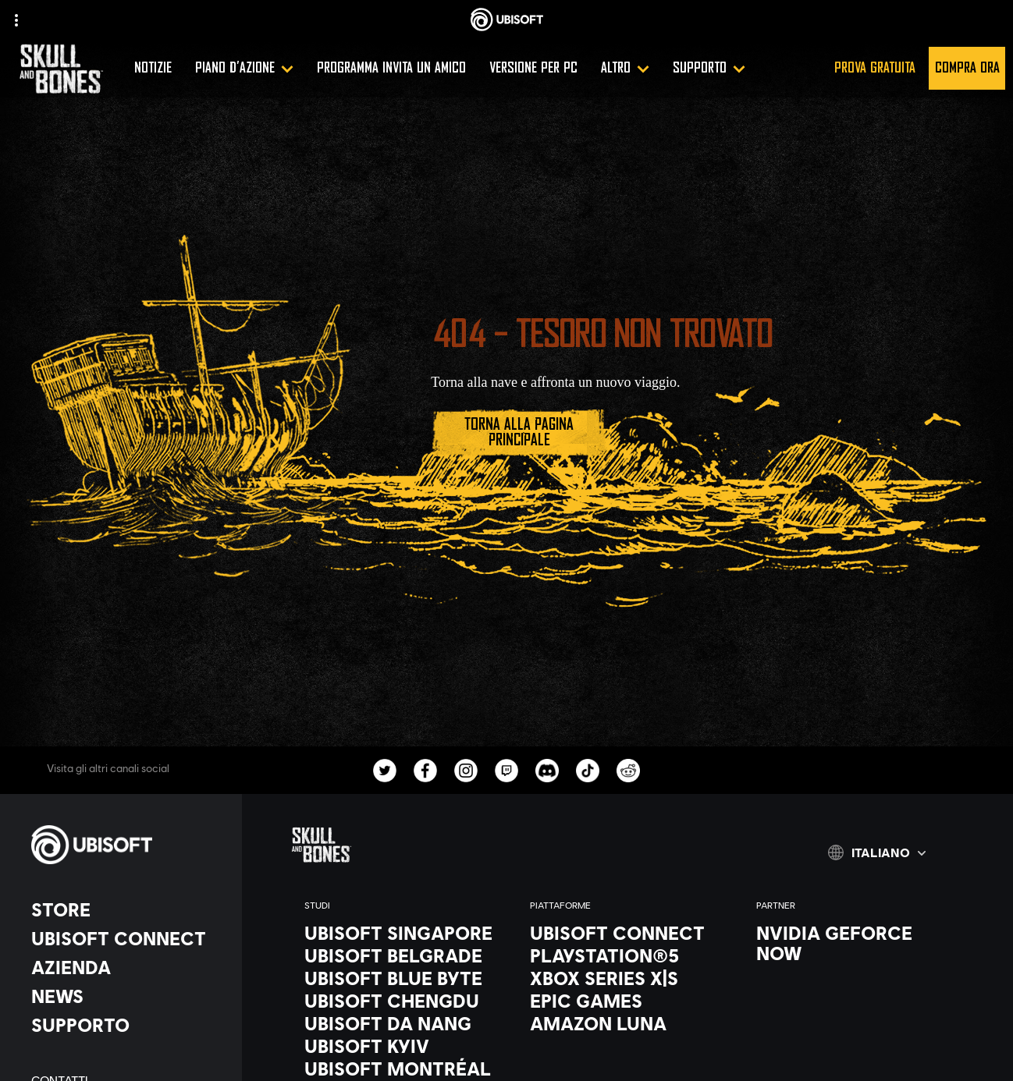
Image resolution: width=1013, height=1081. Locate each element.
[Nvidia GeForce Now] (853, 943)
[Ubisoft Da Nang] (401, 1023)
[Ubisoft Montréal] (401, 1068)
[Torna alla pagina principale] (519, 432)
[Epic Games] (627, 1001)
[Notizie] (153, 68)
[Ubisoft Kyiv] (401, 1046)
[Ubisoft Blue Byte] (401, 978)
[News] (128, 996)
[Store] (128, 909)
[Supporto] (709, 68)
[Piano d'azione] (244, 68)
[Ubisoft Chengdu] (401, 1001)
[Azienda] (128, 967)
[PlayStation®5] (627, 955)
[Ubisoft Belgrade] (401, 955)
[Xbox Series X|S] (627, 978)
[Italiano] (877, 852)
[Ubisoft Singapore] (401, 933)
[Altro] (625, 68)
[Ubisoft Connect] (128, 938)
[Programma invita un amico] (391, 68)
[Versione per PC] (533, 68)
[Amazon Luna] (627, 1023)
